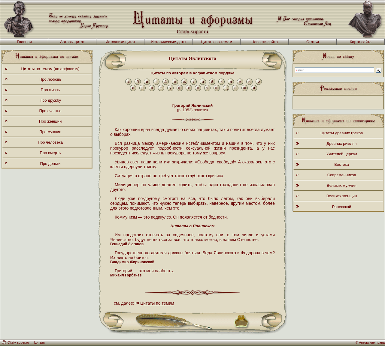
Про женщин (50, 121)
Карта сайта (360, 42)
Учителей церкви (341, 154)
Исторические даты (168, 42)
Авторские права (372, 342)
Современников (341, 175)
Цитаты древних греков (341, 133)
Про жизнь (50, 90)
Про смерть (50, 153)
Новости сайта (264, 42)
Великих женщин (341, 196)
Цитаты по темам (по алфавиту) (50, 69)
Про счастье (50, 111)
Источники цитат (120, 42)
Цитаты (40, 342)
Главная (24, 42)
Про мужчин (50, 132)
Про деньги (50, 163)
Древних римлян (342, 143)
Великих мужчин (341, 185)
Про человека (50, 142)
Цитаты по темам (216, 42)
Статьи (312, 42)
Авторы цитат (72, 42)
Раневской (341, 206)
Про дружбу (50, 100)
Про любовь (50, 79)
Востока (341, 164)
